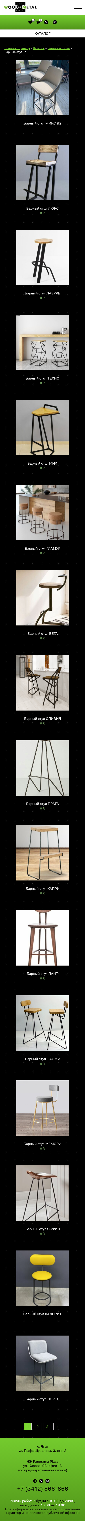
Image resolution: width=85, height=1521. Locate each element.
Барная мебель (59, 48)
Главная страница (17, 48)
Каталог (38, 48)
